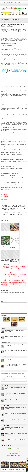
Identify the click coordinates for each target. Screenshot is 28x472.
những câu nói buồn (18, 70)
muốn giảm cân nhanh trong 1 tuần (13, 286)
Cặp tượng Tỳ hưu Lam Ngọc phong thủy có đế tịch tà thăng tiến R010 (15, 332)
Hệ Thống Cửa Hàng (10, 2)
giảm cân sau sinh (10, 285)
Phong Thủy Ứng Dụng (5, 17)
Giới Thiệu (13, 17)
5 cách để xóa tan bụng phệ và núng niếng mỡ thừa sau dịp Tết (13, 268)
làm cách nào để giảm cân (18, 285)
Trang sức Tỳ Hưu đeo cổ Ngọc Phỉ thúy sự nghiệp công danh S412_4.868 (15, 346)
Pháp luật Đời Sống (4, 194)
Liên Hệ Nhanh (17, 2)
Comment (2, 305)
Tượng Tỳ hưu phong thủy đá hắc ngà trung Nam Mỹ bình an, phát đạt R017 (16, 338)
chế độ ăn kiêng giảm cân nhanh (6, 284)
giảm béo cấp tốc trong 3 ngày (16, 284)
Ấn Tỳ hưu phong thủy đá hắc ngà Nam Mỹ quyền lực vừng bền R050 (16, 415)
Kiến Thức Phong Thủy (15, 19)
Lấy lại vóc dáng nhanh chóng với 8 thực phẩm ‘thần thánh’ (13, 280)
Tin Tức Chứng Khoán (4, 196)
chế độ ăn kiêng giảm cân (22, 283)
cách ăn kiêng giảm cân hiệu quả (14, 282)
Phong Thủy (3, 2)
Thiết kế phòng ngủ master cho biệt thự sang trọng (10, 381)
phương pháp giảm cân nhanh (16, 287)
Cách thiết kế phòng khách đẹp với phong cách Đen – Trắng (12, 374)
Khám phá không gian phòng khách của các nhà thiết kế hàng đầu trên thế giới (13, 378)
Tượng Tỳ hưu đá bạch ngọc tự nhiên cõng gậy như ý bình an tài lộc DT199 (16, 435)
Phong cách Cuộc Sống (5, 193)
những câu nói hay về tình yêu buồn (14, 71)
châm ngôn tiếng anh (8, 69)
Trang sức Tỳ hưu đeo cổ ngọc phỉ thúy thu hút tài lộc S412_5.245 (15, 395)
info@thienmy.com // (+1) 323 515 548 (14, 217)
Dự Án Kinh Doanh (4, 199)
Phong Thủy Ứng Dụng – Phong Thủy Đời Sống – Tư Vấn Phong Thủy (15, 470)
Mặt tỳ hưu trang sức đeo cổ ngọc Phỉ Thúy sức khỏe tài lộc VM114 (15, 401)
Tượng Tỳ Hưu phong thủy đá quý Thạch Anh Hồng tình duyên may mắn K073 (15, 409)
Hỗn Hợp (8, 27)
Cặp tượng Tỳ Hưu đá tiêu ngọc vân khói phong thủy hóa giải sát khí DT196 (16, 441)
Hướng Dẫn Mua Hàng (5, 21)
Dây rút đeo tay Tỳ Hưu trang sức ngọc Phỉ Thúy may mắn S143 (16, 352)
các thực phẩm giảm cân (4, 282)
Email (2, 297)
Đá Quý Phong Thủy (5, 19)
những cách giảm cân (7, 287)
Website (2, 301)
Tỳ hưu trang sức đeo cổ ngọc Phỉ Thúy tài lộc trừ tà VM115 (15, 389)
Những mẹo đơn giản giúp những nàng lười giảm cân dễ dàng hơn (14, 276)
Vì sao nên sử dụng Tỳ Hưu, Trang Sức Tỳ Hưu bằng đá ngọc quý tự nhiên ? (15, 361)
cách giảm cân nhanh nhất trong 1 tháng (11, 283)
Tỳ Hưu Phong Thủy (20, 17)
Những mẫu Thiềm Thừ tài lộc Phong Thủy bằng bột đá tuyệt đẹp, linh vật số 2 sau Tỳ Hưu (15, 366)
